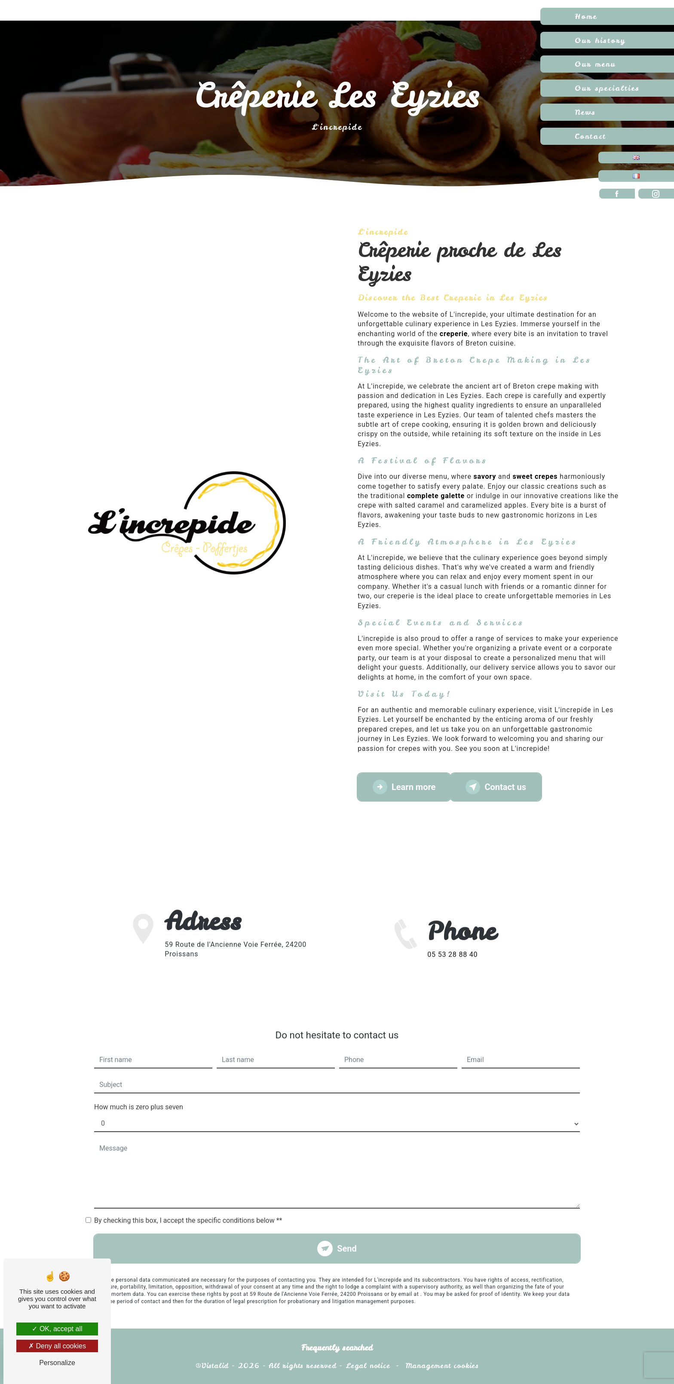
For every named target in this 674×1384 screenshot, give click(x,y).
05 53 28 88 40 (452, 970)
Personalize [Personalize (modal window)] (57, 1362)
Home (586, 16)
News (585, 112)
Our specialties (607, 88)
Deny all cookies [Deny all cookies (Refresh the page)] (57, 1346)
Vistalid (215, 1365)
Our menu (595, 64)
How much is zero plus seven (138, 1091)
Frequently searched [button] (337, 1348)
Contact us (496, 787)
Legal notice (368, 1365)
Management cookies (441, 1365)
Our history (600, 40)
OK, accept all (57, 1328)
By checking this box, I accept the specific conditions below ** (188, 1205)
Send (347, 1233)
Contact (590, 136)
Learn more (404, 787)
